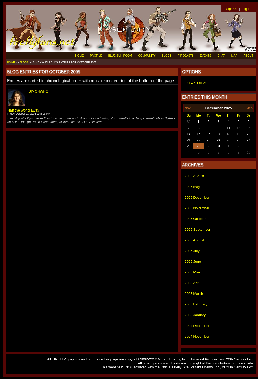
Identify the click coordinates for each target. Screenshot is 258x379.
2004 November (197, 336)
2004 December (197, 326)
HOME (79, 55)
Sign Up (231, 9)
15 (198, 134)
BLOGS (167, 55)
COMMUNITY (147, 55)
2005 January (195, 315)
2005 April (192, 283)
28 (188, 146)
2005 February (196, 304)
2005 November (197, 208)
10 (218, 128)
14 (188, 134)
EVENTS (205, 55)
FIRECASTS (186, 55)
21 (188, 140)
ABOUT (248, 55)
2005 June (193, 262)
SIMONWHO (38, 91)
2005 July (192, 251)
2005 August (194, 240)
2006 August (194, 176)
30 (188, 122)
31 (218, 146)
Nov (188, 108)
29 (198, 146)
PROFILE (96, 55)
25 (228, 140)
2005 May (192, 272)
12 (238, 128)
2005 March (194, 294)
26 (238, 140)
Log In (246, 9)
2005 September (197, 229)
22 (198, 140)
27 (248, 140)
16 (208, 134)
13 (248, 128)
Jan (250, 108)
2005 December (197, 197)
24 (218, 140)
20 (248, 134)
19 (238, 134)
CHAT (221, 55)
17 (218, 134)
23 (208, 140)
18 (228, 134)
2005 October (195, 219)
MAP (234, 55)
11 (228, 128)
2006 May (192, 187)
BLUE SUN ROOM (120, 55)
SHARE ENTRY (196, 83)
